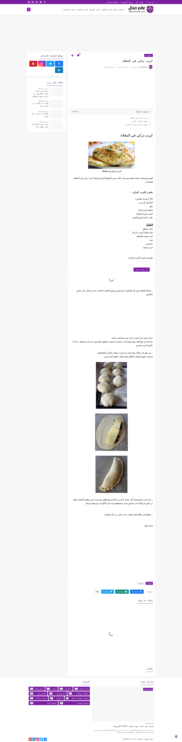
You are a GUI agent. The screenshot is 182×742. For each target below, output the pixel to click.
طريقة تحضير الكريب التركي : (135, 124)
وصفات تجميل (38, 698)
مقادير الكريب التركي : (139, 121)
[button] (137, 592)
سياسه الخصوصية (127, 2)
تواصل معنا (139, 2)
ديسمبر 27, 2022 (43, 89)
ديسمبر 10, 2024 (43, 111)
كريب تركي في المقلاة (137, 118)
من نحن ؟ (150, 2)
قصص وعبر (38, 694)
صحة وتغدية (57, 694)
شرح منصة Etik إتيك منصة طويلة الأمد (40, 125)
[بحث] (28, 9)
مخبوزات (148, 55)
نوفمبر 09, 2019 (43, 101)
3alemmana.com (128, 739)
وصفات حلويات (74, 703)
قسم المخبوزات (69, 9)
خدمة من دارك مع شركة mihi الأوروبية (133, 726)
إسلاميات (65, 689)
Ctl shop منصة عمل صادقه (40, 115)
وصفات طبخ (119, 9)
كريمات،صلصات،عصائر (77, 698)
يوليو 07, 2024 (149, 723)
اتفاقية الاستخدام (112, 2)
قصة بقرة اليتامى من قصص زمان (40, 104)
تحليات (51, 689)
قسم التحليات (82, 9)
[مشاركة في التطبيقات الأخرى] (97, 592)
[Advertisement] (91, 33)
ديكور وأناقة (36, 689)
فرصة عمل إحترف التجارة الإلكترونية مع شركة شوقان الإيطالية (40, 93)
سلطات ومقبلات (78, 694)
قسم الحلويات (106, 9)
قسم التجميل (94, 9)
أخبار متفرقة (81, 689)
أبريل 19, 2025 (44, 122)
